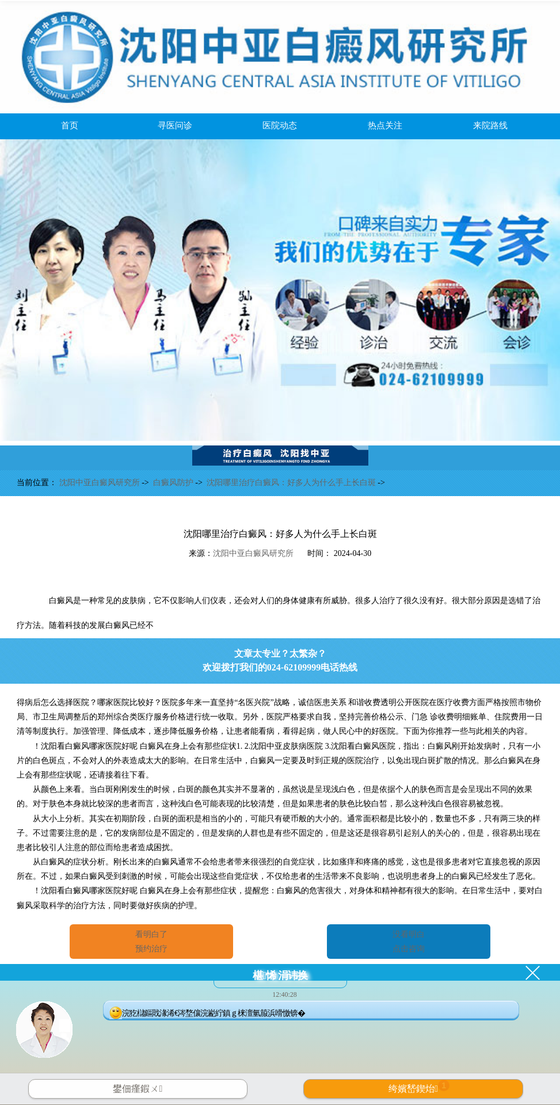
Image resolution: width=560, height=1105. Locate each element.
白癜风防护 (174, 482)
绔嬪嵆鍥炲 (418, 1086)
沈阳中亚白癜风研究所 (100, 482)
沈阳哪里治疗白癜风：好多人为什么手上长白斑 (292, 482)
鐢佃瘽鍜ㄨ (137, 1088)
